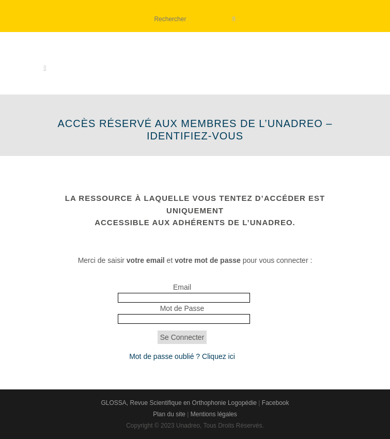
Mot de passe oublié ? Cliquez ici (182, 356)
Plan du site (169, 414)
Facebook (275, 402)
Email (182, 287)
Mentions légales (214, 414)
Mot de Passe (182, 308)
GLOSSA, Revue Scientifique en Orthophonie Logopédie (179, 402)
